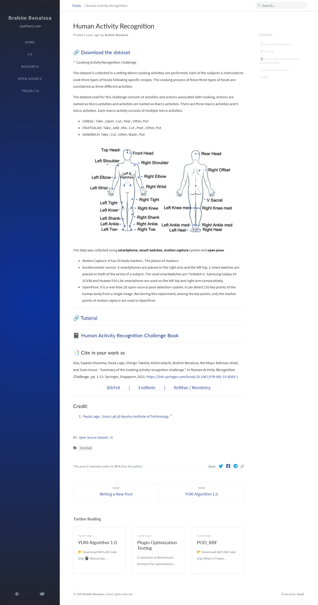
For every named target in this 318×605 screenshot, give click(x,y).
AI (111, 437)
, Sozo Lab (108, 416)
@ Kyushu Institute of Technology (143, 416)
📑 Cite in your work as (274, 65)
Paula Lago (91, 416)
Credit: (264, 72)
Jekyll (300, 594)
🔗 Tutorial (85, 318)
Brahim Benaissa (30, 17)
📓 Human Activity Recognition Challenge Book (126, 335)
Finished (86, 448)
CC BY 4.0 (116, 466)
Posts (77, 5)
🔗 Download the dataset (101, 52)
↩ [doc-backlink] (171, 415)
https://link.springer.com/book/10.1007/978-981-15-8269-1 (192, 376)
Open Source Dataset (93, 437)
